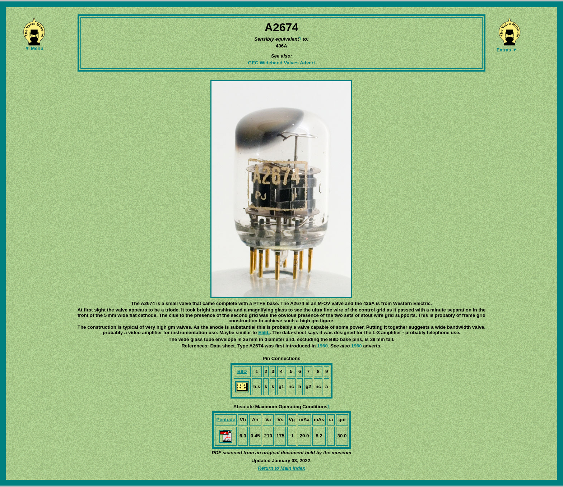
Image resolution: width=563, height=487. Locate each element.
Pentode (226, 419)
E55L (264, 332)
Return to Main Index (281, 468)
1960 (322, 346)
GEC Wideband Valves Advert (281, 62)
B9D (242, 371)
